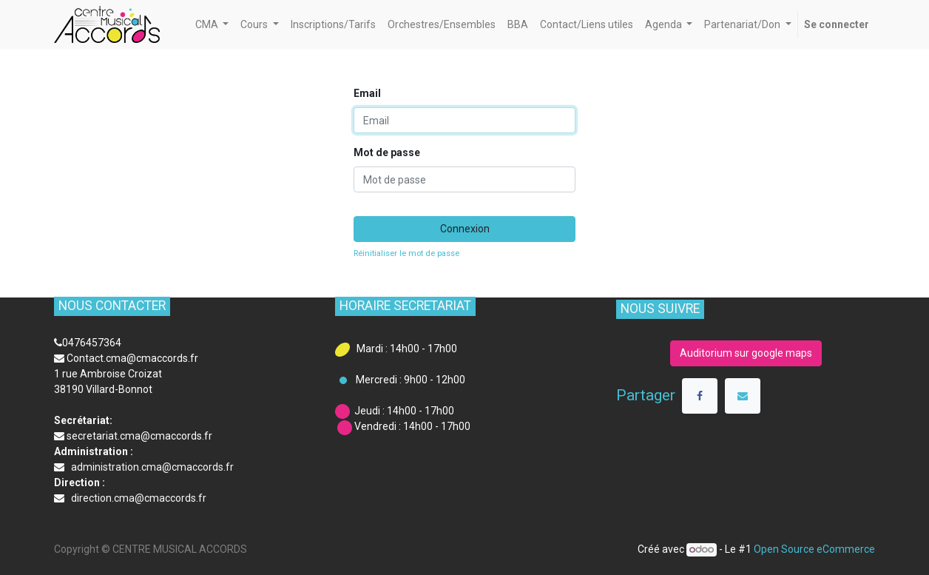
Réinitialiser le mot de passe (406, 253)
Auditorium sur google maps (746, 353)
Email (367, 93)
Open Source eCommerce (814, 549)
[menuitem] (333, 24)
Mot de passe (387, 152)
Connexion (465, 229)
